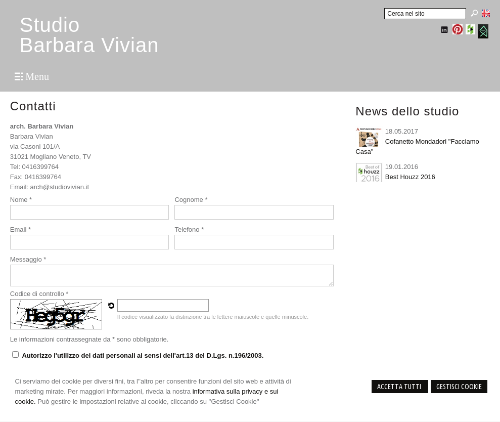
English (486, 13)
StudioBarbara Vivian (89, 35)
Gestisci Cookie (459, 387)
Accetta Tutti (400, 387)
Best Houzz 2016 (410, 177)
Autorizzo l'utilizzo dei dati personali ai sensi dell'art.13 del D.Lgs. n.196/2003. (142, 355)
